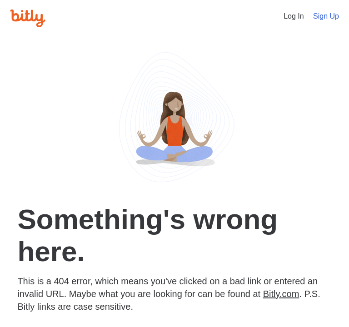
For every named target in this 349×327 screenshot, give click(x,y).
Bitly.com (281, 294)
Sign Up (326, 16)
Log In (294, 16)
